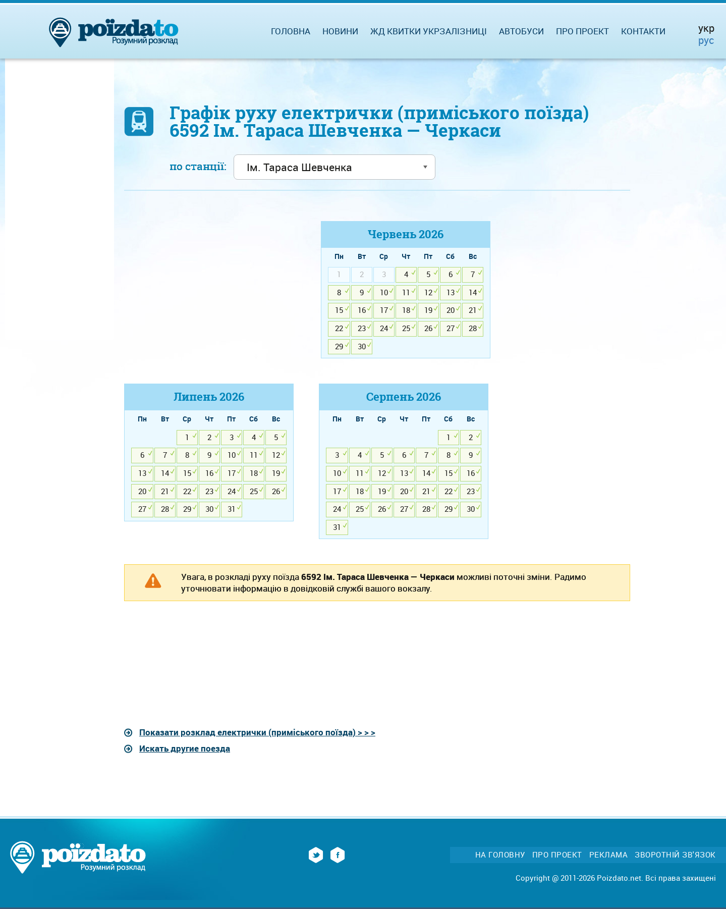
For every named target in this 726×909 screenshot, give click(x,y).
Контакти (643, 31)
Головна (290, 31)
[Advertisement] (209, 291)
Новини (340, 31)
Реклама (608, 855)
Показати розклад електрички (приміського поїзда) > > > (257, 732)
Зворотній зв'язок (675, 855)
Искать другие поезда (184, 748)
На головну (500, 855)
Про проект (582, 31)
